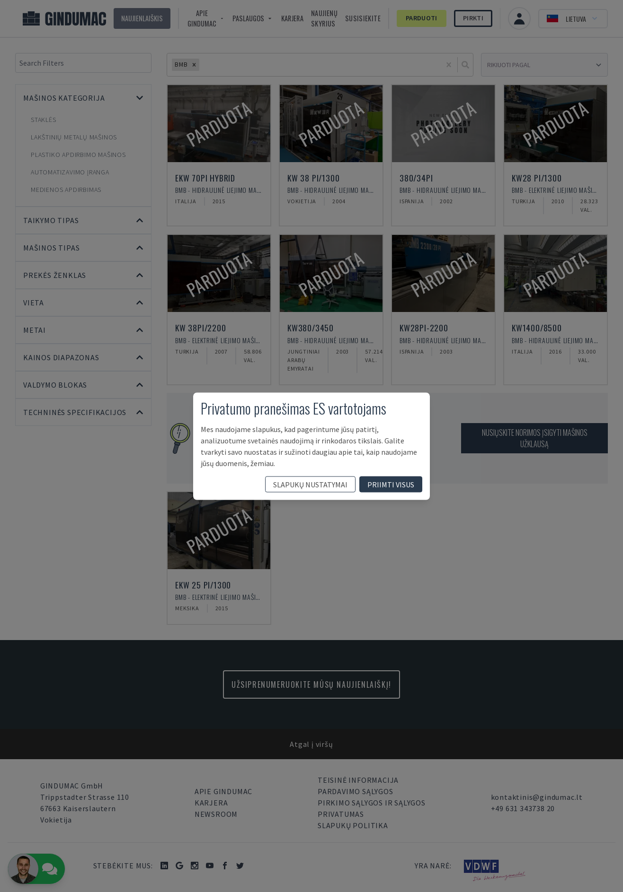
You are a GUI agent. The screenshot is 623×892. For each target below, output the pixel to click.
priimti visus (390, 484)
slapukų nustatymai (310, 484)
